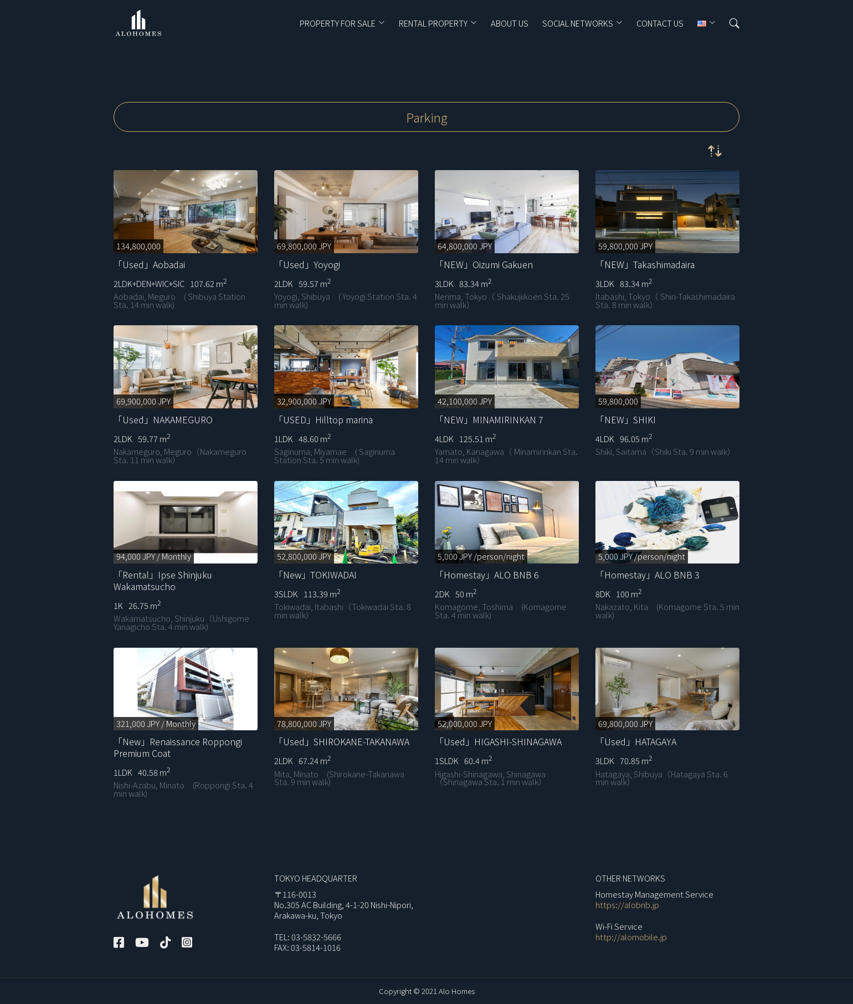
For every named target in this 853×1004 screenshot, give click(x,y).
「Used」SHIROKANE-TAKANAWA (341, 741)
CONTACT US (660, 23)
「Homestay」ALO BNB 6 (487, 574)
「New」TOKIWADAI (315, 574)
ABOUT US (509, 23)
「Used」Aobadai (149, 264)
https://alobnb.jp (627, 904)
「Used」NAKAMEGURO (163, 419)
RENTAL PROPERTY (433, 23)
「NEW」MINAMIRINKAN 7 (489, 419)
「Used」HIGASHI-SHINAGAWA (498, 741)
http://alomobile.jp (631, 936)
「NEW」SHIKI (625, 419)
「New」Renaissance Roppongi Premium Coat (178, 747)
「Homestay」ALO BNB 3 (647, 574)
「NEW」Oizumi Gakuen (484, 264)
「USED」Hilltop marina (323, 419)
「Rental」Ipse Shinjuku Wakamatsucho (163, 580)
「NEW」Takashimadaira (645, 264)
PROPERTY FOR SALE (338, 23)
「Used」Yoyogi (307, 264)
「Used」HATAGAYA (635, 741)
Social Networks (577, 23)
